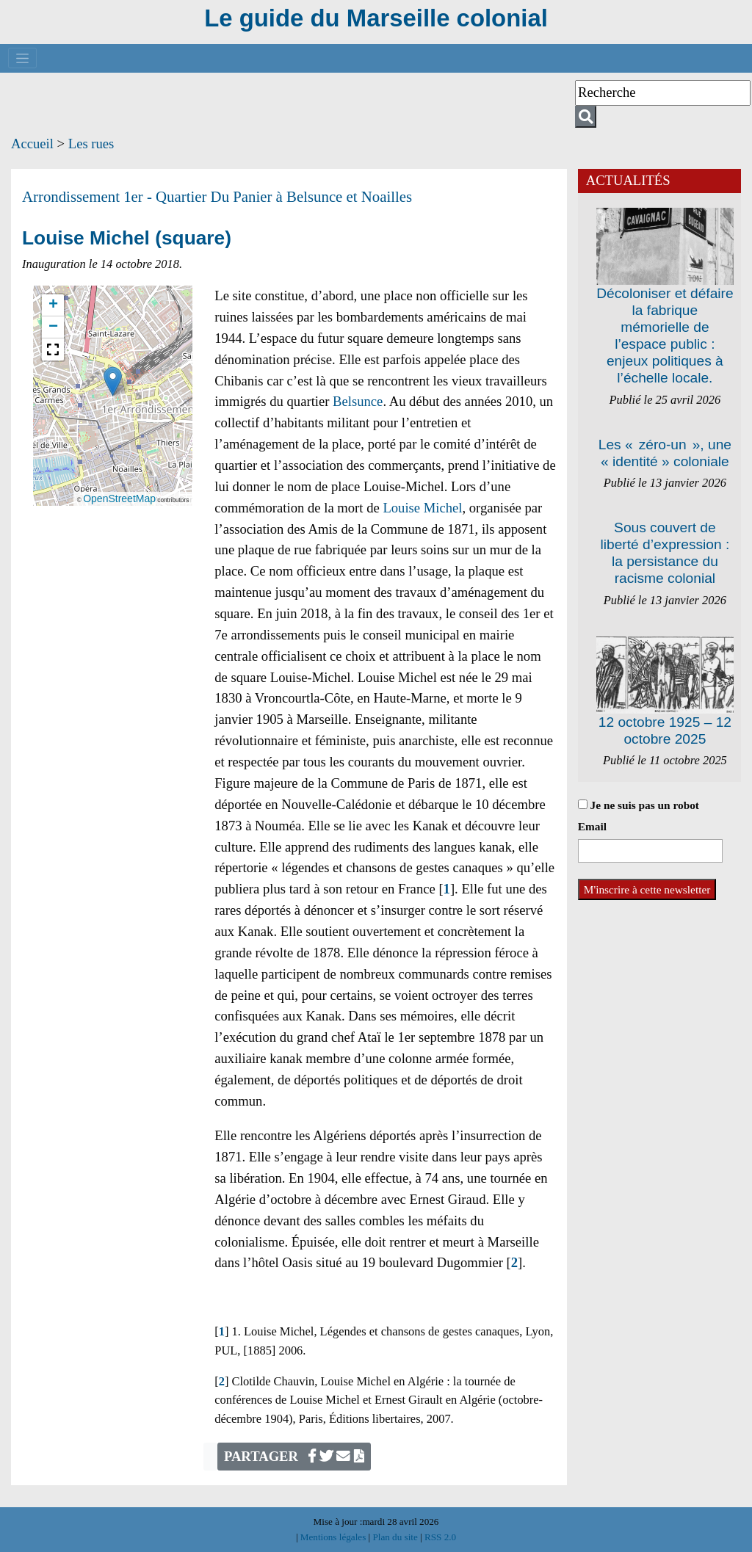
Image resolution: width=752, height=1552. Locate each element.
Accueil (32, 143)
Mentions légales (334, 1536)
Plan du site (396, 1536)
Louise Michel (422, 507)
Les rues (91, 143)
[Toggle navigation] (22, 58)
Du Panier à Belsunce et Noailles (312, 197)
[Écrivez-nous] (343, 1456)
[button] (113, 381)
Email (592, 826)
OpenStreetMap (119, 498)
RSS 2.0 (439, 1536)
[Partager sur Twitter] (326, 1456)
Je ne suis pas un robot (638, 805)
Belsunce (358, 401)
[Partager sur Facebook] (312, 1456)
